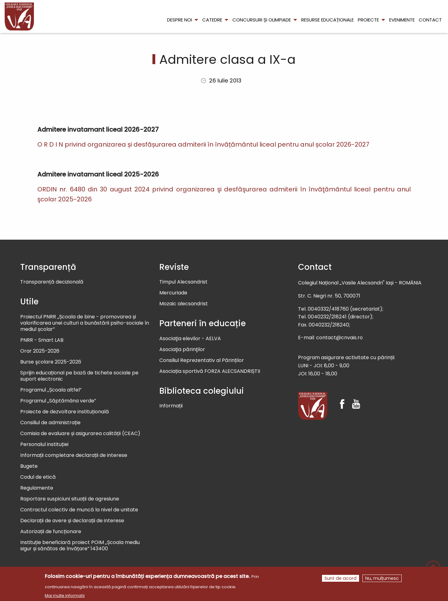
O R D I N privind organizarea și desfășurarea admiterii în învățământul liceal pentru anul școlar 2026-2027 (203, 144)
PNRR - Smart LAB (41, 340)
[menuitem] (19, 16)
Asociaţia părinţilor (182, 349)
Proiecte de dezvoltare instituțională (64, 412)
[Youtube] (356, 399)
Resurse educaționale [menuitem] (327, 19)
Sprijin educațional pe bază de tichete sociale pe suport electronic (79, 376)
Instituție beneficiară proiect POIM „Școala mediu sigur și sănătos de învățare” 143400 (80, 545)
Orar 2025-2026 (39, 351)
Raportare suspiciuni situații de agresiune (69, 499)
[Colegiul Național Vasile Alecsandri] (312, 406)
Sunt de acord (340, 579)
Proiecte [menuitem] (368, 19)
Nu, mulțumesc (382, 579)
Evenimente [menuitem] (402, 19)
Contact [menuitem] (430, 19)
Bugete (29, 466)
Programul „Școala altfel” (51, 390)
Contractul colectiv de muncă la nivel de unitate (79, 510)
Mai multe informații (65, 596)
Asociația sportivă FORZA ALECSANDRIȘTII (209, 371)
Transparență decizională (51, 282)
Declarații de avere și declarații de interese (72, 521)
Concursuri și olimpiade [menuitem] (261, 19)
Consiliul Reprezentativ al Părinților (201, 360)
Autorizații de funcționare (50, 531)
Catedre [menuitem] (212, 19)
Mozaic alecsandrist (183, 304)
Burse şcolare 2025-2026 (50, 362)
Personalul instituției (44, 444)
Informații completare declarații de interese (73, 455)
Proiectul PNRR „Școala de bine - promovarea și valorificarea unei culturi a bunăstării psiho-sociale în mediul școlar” (84, 323)
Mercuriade (173, 293)
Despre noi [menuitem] (179, 19)
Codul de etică (38, 477)
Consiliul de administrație (50, 423)
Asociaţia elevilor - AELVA (190, 339)
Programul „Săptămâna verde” (58, 401)
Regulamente (36, 488)
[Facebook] (342, 399)
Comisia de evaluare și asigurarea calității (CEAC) (80, 433)
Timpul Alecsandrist (183, 282)
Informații (171, 406)
